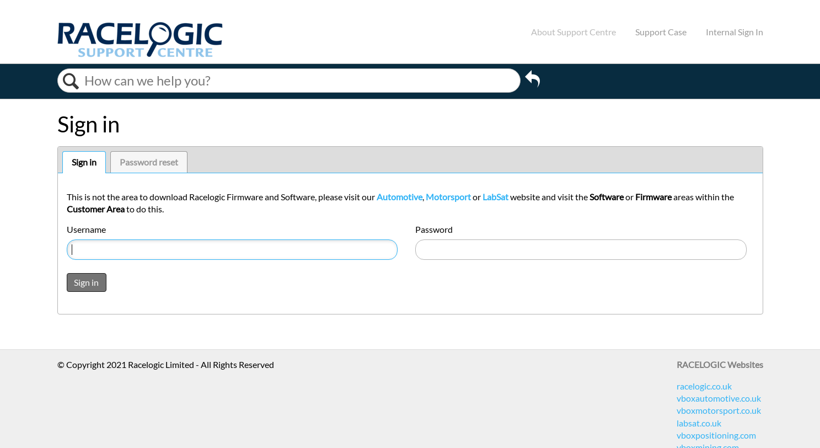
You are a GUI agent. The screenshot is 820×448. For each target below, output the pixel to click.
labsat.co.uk (699, 423)
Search (71, 81)
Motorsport (448, 196)
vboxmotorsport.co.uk (719, 410)
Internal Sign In (734, 31)
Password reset (149, 162)
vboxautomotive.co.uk (719, 398)
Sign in (84, 162)
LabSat (495, 196)
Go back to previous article (532, 80)
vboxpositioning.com (716, 435)
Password (434, 229)
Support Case (661, 31)
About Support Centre (573, 31)
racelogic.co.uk (704, 386)
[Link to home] (140, 54)
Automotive (399, 196)
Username (86, 229)
